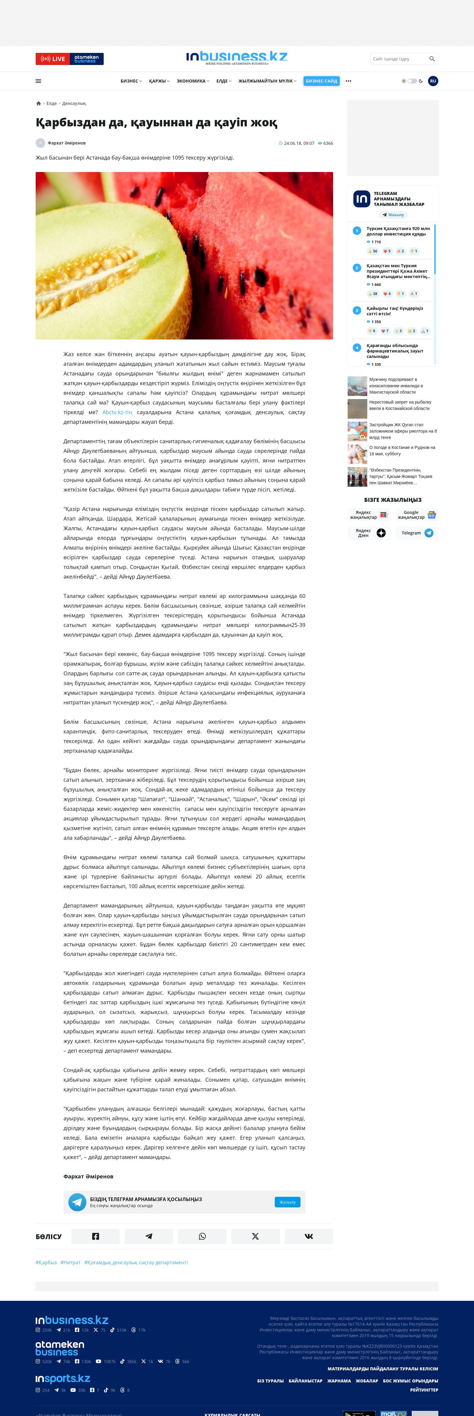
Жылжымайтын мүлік (266, 83)
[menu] (38, 83)
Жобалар (367, 1383)
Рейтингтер (424, 1392)
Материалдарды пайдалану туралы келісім (383, 1371)
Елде (222, 83)
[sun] (403, 83)
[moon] (420, 83)
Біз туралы (270, 1383)
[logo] (237, 60)
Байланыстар (306, 1383)
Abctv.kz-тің (117, 414)
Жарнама (339, 1383)
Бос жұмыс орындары (410, 1383)
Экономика (191, 83)
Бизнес (129, 83)
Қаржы (157, 83)
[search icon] (432, 60)
